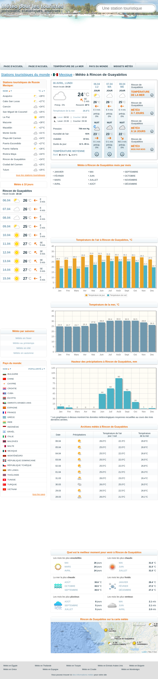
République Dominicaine (21, 460)
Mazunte (7, 122)
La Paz (6, 117)
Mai (92, 172)
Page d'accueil (13, 66)
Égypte (11, 398)
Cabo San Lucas (11, 101)
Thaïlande (13, 475)
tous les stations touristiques (30, 175)
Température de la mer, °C (104, 304)
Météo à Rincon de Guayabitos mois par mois (104, 165)
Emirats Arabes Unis (19, 403)
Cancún (7, 106)
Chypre (11, 383)
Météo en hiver (24, 338)
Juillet (94, 180)
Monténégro (15, 456)
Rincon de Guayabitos (14, 159)
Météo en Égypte (10, 666)
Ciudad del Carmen (13, 164)
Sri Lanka (13, 470)
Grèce (11, 417)
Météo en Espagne (50, 669)
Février (59, 176)
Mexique (66, 75)
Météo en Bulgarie (136, 666)
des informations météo (83, 675)
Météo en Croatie (89, 669)
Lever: (60, 117)
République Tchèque (19, 465)
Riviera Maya (9, 154)
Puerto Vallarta (10, 148)
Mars (57, 180)
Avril (55, 154)
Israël (11, 432)
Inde (9, 422)
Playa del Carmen (12, 138)
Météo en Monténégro (130, 669)
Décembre (131, 184)
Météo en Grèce (10, 669)
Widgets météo (123, 66)
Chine (10, 379)
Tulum (6, 170)
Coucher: (77, 117)
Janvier (58, 172)
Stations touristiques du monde (25, 75)
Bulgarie (13, 374)
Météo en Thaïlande (43, 666)
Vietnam (12, 489)
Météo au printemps (23, 343)
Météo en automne (24, 353)
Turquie (12, 484)
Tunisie (11, 480)
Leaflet (144, 652)
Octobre (130, 176)
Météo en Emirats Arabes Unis (110, 666)
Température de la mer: (64, 111)
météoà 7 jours (137, 111)
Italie (10, 436)
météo (138, 147)
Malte (10, 446)
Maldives (12, 441)
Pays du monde (98, 66)
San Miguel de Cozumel (15, 112)
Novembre (131, 180)
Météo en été (24, 348)
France (11, 412)
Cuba (10, 393)
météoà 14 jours (138, 130)
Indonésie (13, 427)
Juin (92, 176)
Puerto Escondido (12, 143)
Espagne (12, 408)
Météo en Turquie (73, 666)
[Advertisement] (79, 39)
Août (93, 184)
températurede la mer (140, 93)
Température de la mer (68, 66)
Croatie (12, 388)
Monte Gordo (9, 133)
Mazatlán (7, 127)
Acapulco (7, 96)
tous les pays (39, 494)
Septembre (131, 172)
